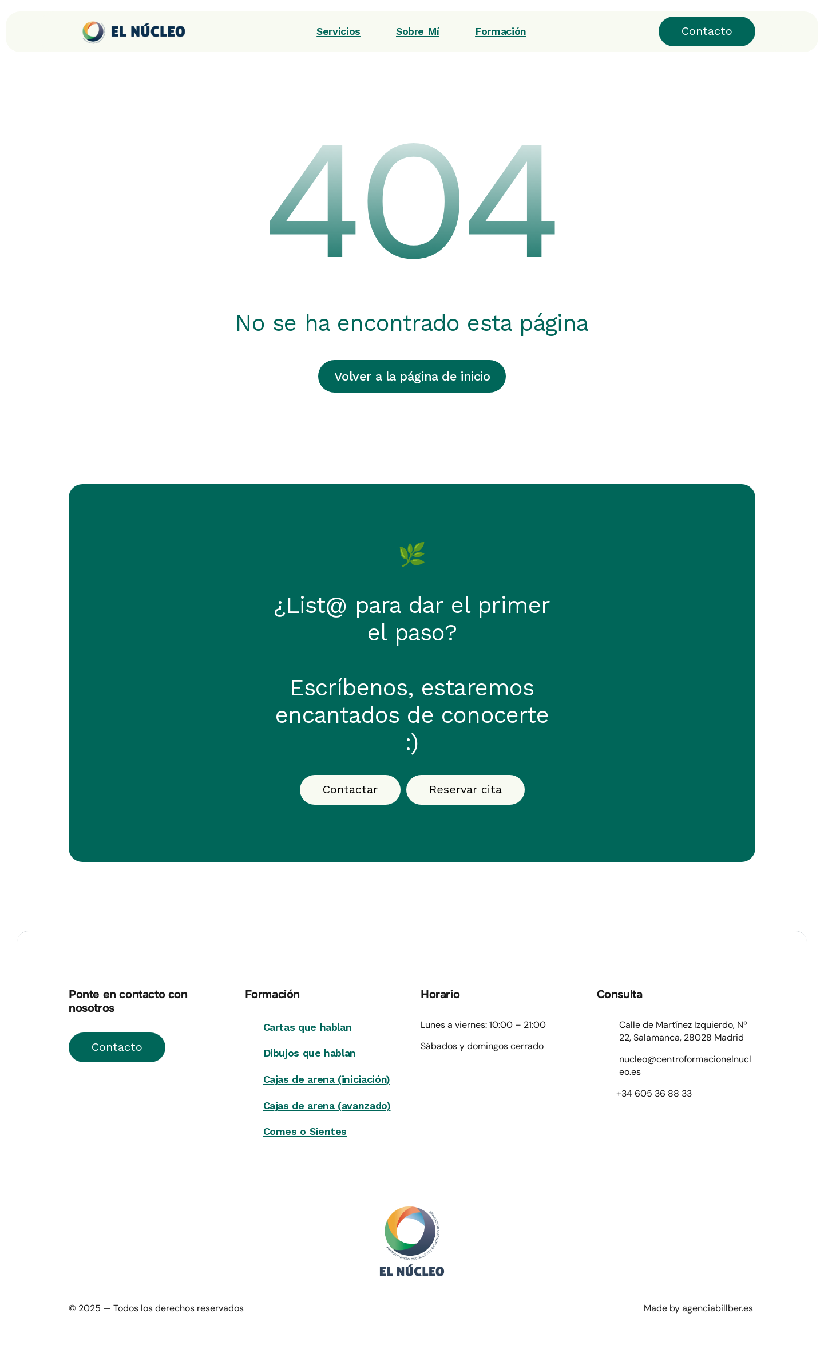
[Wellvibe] (128, 31)
